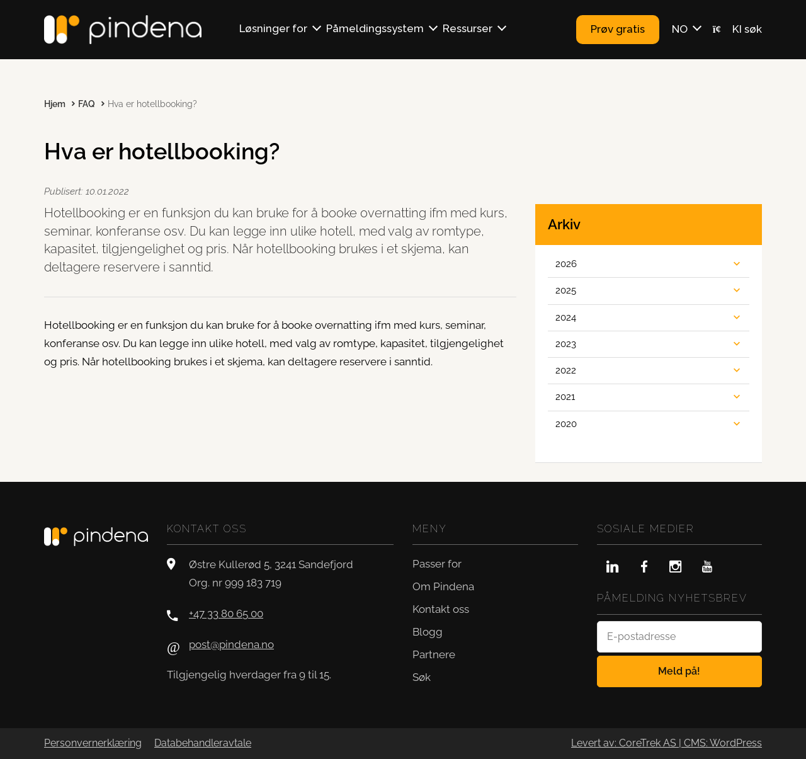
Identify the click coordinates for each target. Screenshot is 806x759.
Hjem (54, 104)
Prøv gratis (618, 29)
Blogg (427, 631)
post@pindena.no (231, 644)
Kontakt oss (440, 609)
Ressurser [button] (467, 28)
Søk (421, 677)
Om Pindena (443, 586)
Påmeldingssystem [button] (375, 28)
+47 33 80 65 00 (226, 613)
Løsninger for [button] (273, 28)
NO (680, 29)
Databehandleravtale (202, 743)
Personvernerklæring (93, 743)
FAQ (86, 104)
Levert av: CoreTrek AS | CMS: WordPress (666, 743)
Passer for (437, 563)
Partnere (433, 654)
